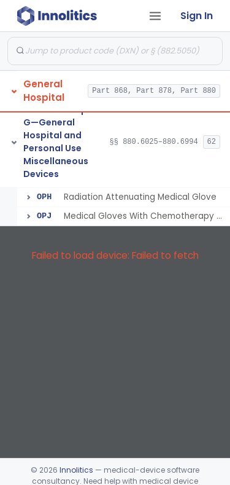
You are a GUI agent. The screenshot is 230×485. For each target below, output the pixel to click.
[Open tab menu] (155, 16)
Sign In (196, 16)
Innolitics (76, 470)
